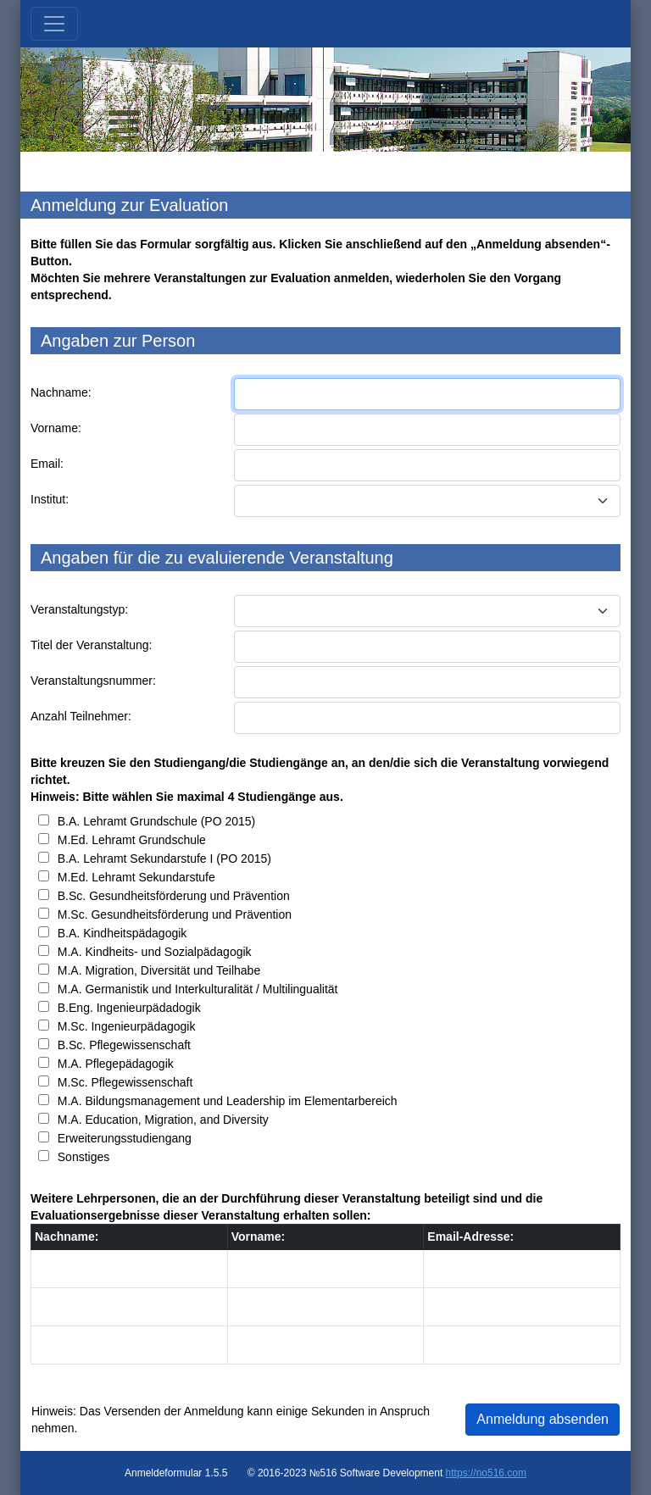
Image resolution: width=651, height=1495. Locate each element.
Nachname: (61, 392)
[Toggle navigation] (54, 24)
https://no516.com (486, 1473)
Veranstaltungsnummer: (93, 680)
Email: (47, 463)
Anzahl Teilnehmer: (81, 716)
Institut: (50, 499)
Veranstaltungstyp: (79, 609)
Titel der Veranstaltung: (91, 645)
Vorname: (56, 428)
